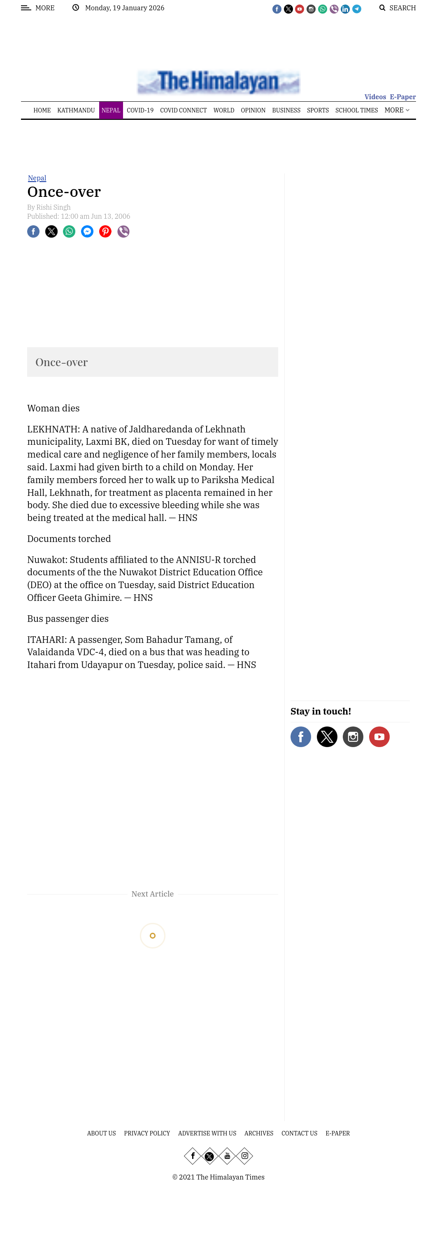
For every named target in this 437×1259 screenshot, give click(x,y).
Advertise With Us (207, 1133)
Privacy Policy (147, 1133)
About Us (101, 1133)
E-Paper (403, 97)
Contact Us (299, 1133)
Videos (375, 97)
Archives (258, 1133)
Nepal (37, 178)
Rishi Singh (54, 207)
